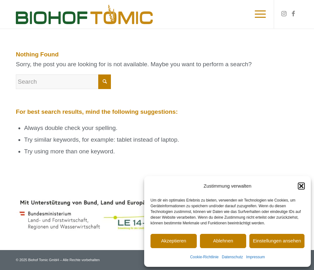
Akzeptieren (173, 240)
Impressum (255, 257)
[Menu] (258, 14)
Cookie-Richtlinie (204, 257)
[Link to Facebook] (293, 14)
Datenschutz (232, 257)
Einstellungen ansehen (277, 240)
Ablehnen (223, 240)
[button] (301, 186)
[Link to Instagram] (284, 14)
